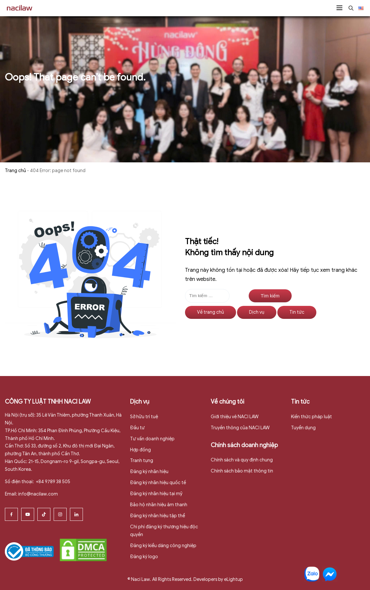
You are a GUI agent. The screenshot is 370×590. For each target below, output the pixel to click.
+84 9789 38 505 (52, 481)
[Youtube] (27, 514)
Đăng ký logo (144, 556)
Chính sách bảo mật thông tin (242, 471)
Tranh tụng (141, 460)
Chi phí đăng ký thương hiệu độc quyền (164, 530)
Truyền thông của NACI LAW (240, 428)
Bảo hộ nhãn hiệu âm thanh (158, 505)
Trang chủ (15, 170)
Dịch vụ (256, 312)
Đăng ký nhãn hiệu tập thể (157, 516)
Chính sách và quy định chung (242, 460)
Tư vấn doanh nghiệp (152, 439)
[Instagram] (60, 514)
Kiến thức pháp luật (311, 417)
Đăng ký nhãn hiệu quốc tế (158, 482)
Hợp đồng (140, 450)
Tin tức (296, 312)
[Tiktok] (43, 514)
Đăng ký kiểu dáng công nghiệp (163, 545)
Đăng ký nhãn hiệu (149, 471)
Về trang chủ (210, 312)
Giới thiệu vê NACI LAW (234, 417)
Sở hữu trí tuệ (144, 417)
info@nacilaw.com (38, 494)
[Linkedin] (76, 514)
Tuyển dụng (303, 428)
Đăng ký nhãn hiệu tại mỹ (156, 493)
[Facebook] (11, 514)
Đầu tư (137, 428)
